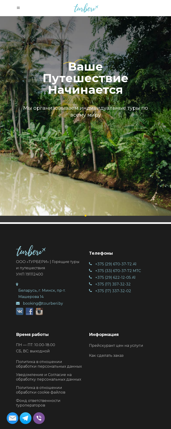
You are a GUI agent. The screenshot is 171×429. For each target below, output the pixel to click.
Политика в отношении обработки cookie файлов (40, 390)
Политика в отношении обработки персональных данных (49, 364)
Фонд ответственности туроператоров (38, 402)
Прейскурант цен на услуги (116, 345)
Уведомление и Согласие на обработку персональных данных (48, 377)
